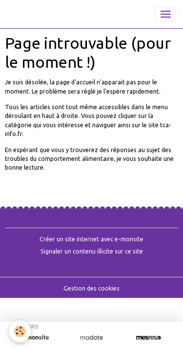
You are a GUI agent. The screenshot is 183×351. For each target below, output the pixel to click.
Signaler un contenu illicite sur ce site (92, 251)
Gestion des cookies (91, 288)
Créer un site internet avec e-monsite (91, 239)
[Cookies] (20, 331)
